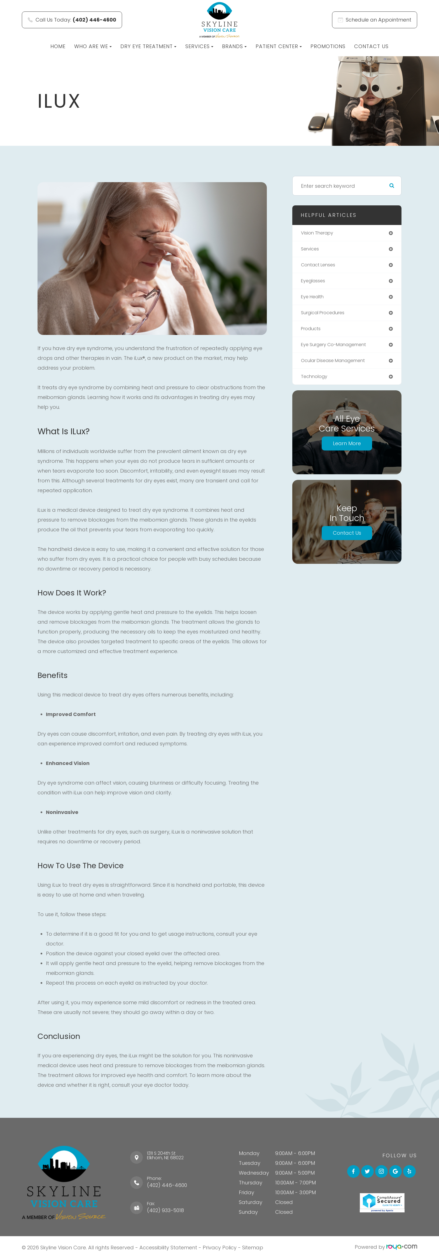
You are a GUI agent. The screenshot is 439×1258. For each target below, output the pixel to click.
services (311, 249)
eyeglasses (314, 282)
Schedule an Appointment (374, 19)
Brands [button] (234, 46)
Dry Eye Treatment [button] (148, 46)
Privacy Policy (220, 1246)
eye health (314, 299)
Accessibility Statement (168, 1246)
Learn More (347, 448)
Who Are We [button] (93, 46)
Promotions (327, 46)
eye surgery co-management (338, 348)
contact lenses (320, 266)
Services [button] (199, 46)
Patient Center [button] (279, 46)
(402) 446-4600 (167, 1185)
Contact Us (371, 46)
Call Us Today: (72, 19)
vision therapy (319, 233)
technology (315, 381)
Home (58, 46)
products (312, 332)
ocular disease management (337, 365)
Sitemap (252, 1246)
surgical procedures (326, 315)
